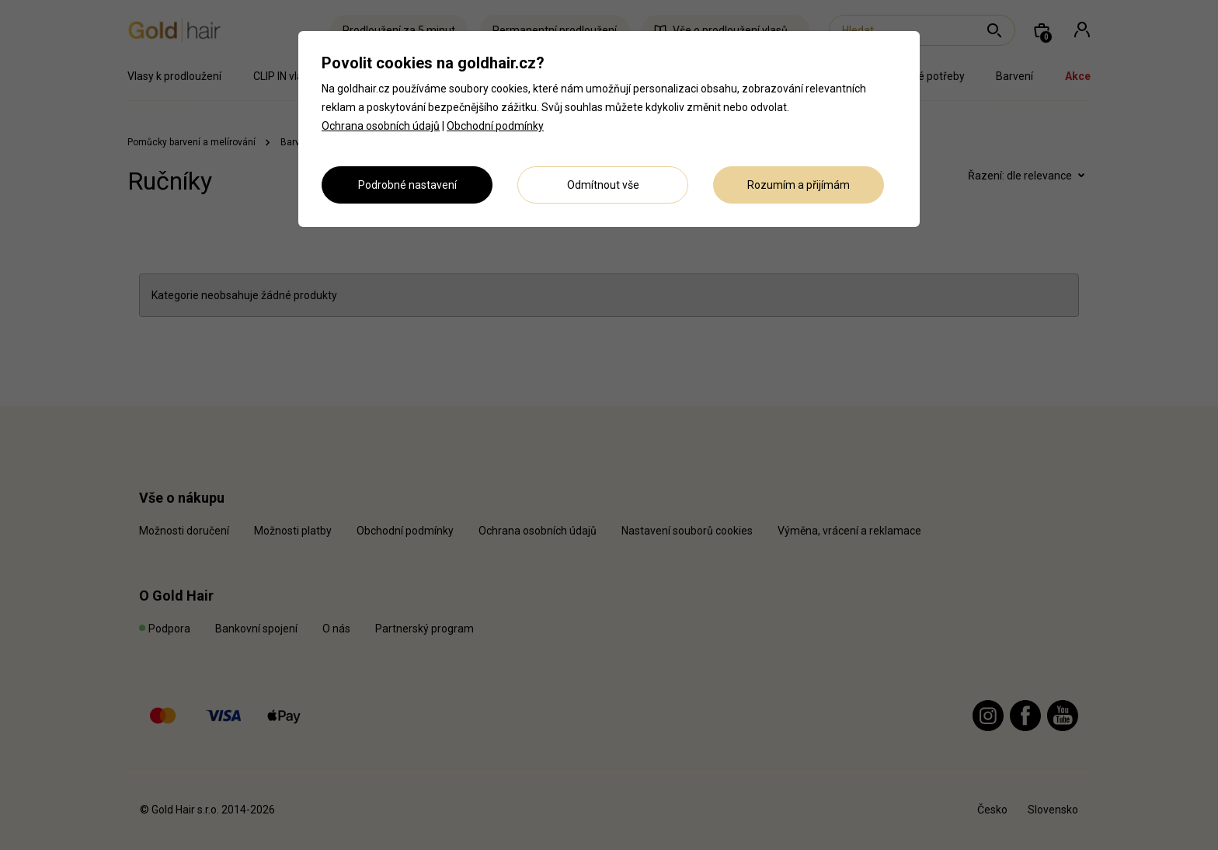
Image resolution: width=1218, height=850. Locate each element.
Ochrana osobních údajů (381, 126)
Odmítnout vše (603, 185)
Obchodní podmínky (495, 126)
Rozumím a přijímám (798, 185)
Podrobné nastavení (407, 185)
